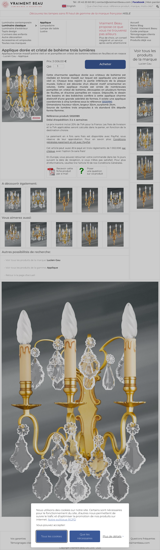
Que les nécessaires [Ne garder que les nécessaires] (84, 536)
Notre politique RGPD (62, 519)
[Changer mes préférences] (112, 536)
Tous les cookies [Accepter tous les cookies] (51, 536)
